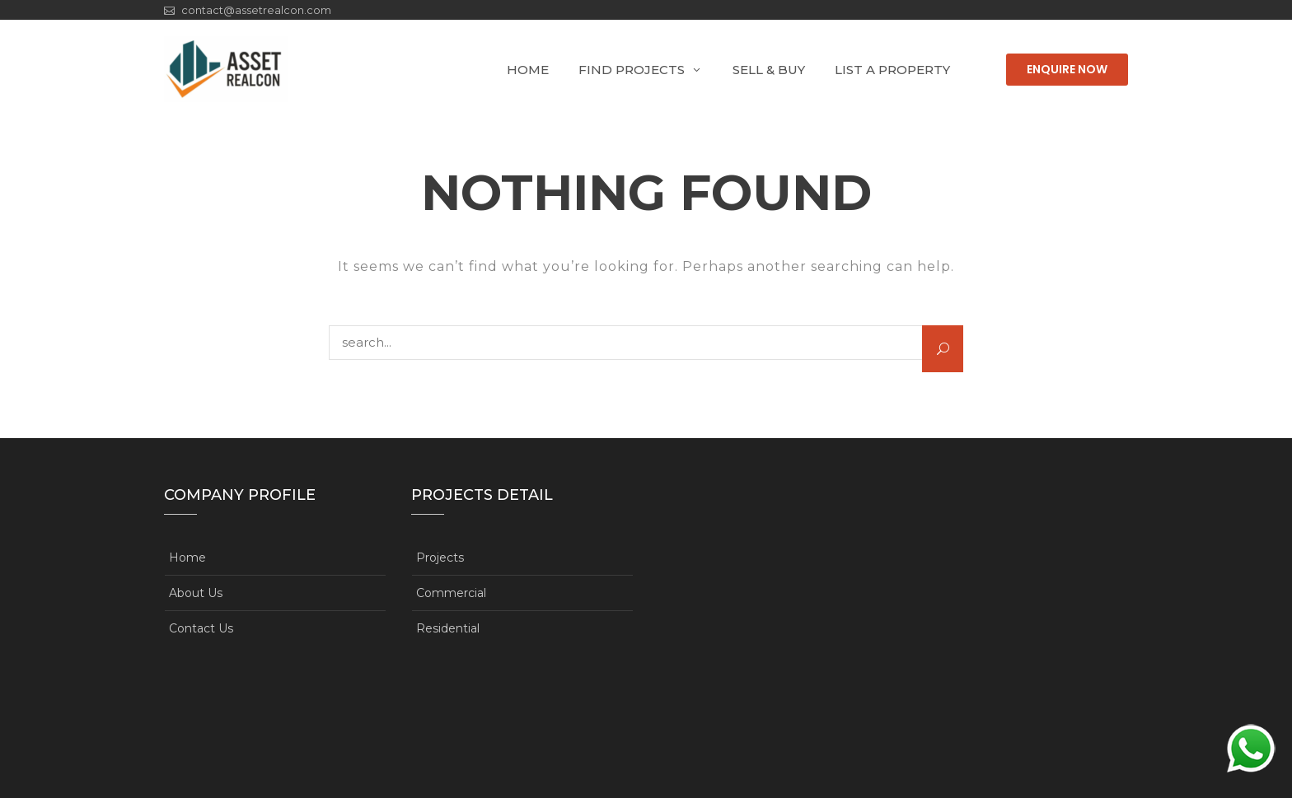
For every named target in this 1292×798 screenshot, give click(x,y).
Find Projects (631, 69)
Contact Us (201, 628)
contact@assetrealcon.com (256, 9)
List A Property (892, 69)
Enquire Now (1067, 69)
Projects (440, 557)
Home (528, 69)
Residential (448, 628)
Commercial (451, 593)
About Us (195, 593)
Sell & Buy (769, 69)
